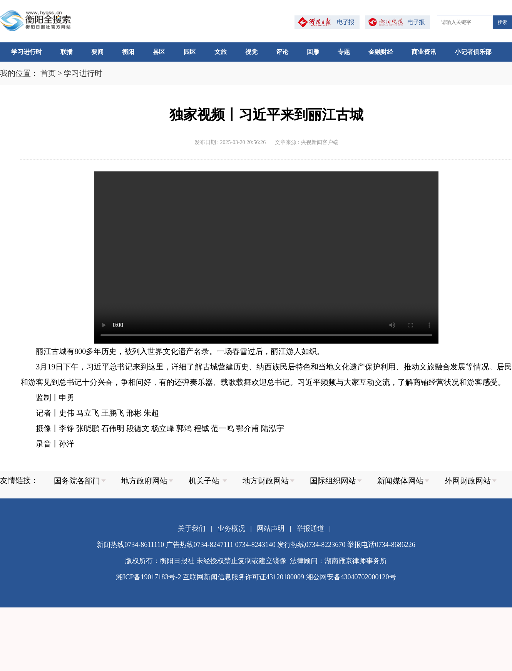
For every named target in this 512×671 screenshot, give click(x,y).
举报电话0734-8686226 (381, 545)
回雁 (313, 52)
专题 (344, 52)
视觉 (251, 52)
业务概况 (231, 528)
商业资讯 (424, 52)
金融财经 (380, 52)
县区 (159, 52)
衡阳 (128, 52)
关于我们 (192, 528)
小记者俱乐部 (473, 52)
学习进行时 (26, 52)
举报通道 (310, 528)
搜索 (502, 22)
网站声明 (270, 528)
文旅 (220, 52)
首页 (48, 73)
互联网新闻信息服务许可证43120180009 (243, 577)
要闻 (97, 52)
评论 (282, 52)
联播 (66, 52)
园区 (190, 52)
